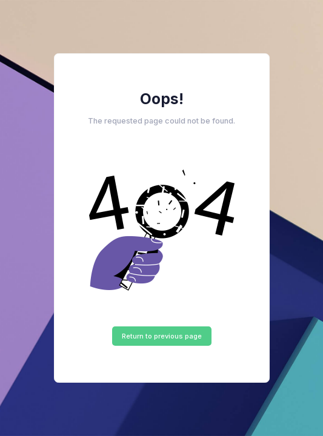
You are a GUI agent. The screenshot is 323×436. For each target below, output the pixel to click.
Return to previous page (162, 336)
